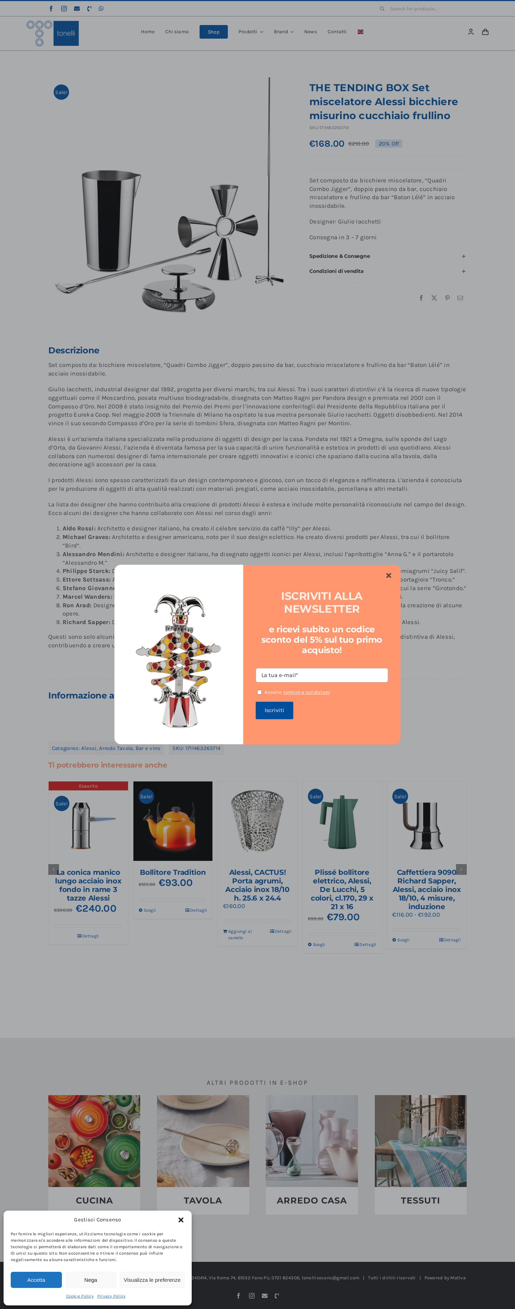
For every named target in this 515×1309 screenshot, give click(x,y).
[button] (181, 1220)
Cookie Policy (80, 1296)
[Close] (388, 576)
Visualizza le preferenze (152, 1280)
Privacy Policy (111, 1296)
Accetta (36, 1280)
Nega (90, 1280)
